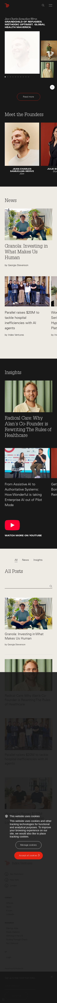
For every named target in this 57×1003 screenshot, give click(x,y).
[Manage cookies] (28, 845)
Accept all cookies (28, 855)
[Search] (28, 586)
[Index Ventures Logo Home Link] (7, 5)
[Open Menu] (50, 5)
